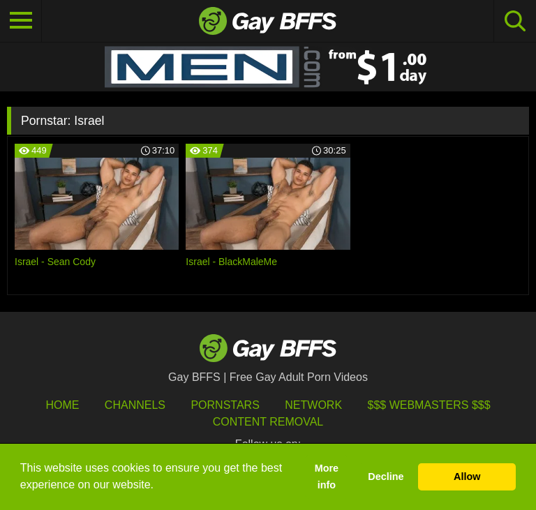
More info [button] (326, 476)
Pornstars (225, 405)
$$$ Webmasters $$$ (429, 405)
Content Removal (268, 422)
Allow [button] (467, 476)
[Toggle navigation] (21, 21)
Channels (135, 405)
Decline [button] (385, 476)
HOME (62, 405)
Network (313, 405)
